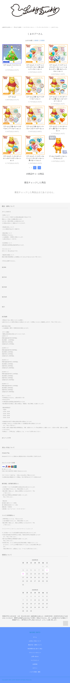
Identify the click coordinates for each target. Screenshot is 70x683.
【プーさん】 (12, 97)
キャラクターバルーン (29, 27)
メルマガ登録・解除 (35, 671)
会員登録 (35, 664)
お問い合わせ (35, 656)
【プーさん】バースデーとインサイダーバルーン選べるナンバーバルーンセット (35, 67)
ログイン (35, 668)
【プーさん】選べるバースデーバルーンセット (35, 98)
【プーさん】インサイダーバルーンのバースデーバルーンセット (12, 158)
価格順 (36, 40)
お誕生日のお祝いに (7, 27)
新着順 (42, 40)
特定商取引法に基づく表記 (35, 648)
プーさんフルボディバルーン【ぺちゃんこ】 (58, 157)
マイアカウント (35, 660)
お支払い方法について (35, 641)
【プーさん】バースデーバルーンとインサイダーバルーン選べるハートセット (35, 158)
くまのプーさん (54, 27)
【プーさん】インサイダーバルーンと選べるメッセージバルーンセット (58, 99)
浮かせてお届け (18, 27)
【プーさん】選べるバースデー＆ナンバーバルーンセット (12, 127)
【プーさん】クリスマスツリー (12, 66)
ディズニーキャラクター (43, 27)
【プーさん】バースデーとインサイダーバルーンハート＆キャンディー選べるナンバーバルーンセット (58, 68)
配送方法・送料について (35, 644)
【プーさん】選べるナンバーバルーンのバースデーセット (35, 127)
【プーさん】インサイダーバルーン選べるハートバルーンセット (58, 128)
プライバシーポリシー (35, 652)
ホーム (35, 637)
